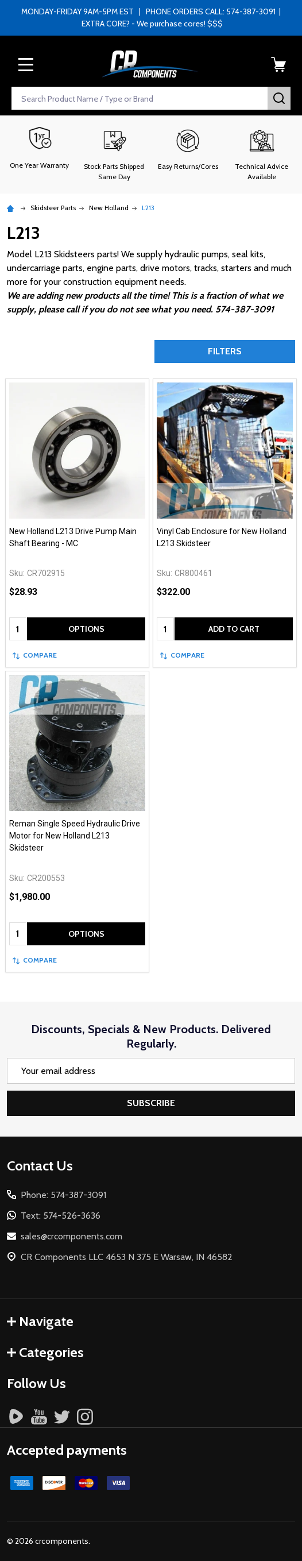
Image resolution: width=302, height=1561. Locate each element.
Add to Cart (234, 629)
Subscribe (151, 1103)
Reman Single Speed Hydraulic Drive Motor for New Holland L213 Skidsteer (74, 835)
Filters (225, 351)
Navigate (40, 1321)
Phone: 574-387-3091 (63, 1194)
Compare (35, 655)
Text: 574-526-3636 (60, 1215)
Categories (45, 1352)
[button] (114, 154)
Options (86, 629)
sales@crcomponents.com (71, 1236)
